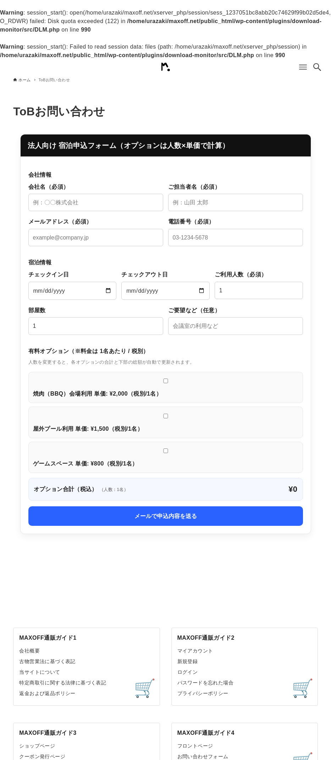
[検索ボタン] (317, 67)
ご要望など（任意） (235, 321)
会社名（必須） (95, 197)
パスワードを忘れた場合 (205, 682)
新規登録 (187, 661)
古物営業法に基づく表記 (47, 661)
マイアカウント (195, 651)
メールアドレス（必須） (95, 232)
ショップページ (37, 746)
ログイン (187, 672)
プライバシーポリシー (202, 693)
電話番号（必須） (235, 232)
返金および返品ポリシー (47, 693)
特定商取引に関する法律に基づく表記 (62, 682)
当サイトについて (39, 672)
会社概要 (29, 651)
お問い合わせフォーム (202, 756)
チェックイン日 (72, 285)
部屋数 (95, 321)
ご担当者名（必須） (235, 197)
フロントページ (195, 746)
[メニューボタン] (303, 67)
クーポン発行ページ (42, 756)
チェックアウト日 (165, 285)
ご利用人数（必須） (259, 285)
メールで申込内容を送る (165, 516)
